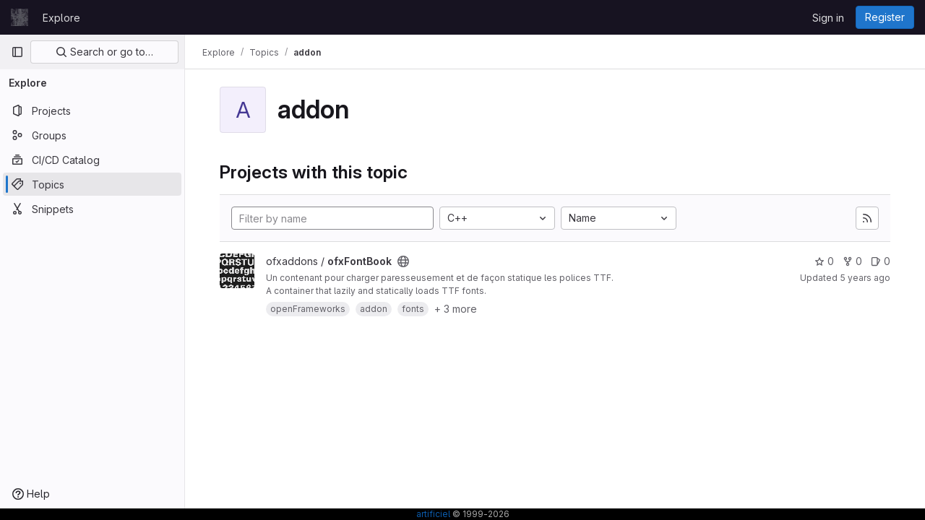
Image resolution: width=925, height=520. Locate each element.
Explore (61, 18)
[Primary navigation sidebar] (17, 52)
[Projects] (92, 110)
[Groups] (92, 135)
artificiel (433, 513)
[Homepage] (19, 17)
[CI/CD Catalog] (92, 159)
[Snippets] (92, 208)
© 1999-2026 (479, 513)
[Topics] (92, 184)
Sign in (828, 18)
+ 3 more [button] (455, 309)
